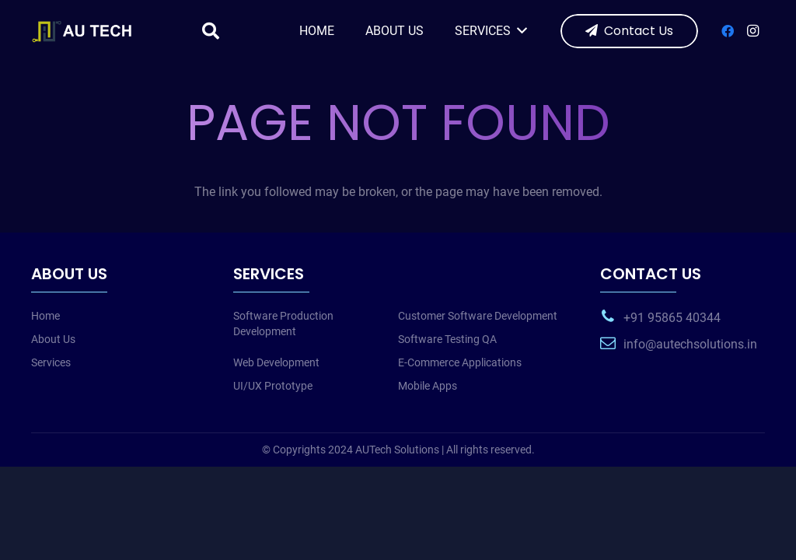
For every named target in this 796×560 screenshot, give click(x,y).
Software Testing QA (447, 339)
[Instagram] (752, 31)
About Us (53, 339)
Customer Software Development (477, 316)
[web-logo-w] (84, 31)
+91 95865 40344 (672, 317)
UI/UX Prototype (272, 386)
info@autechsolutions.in (690, 344)
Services (51, 362)
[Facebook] (727, 31)
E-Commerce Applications (460, 362)
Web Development (276, 362)
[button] (210, 31)
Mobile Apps (427, 386)
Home (45, 316)
